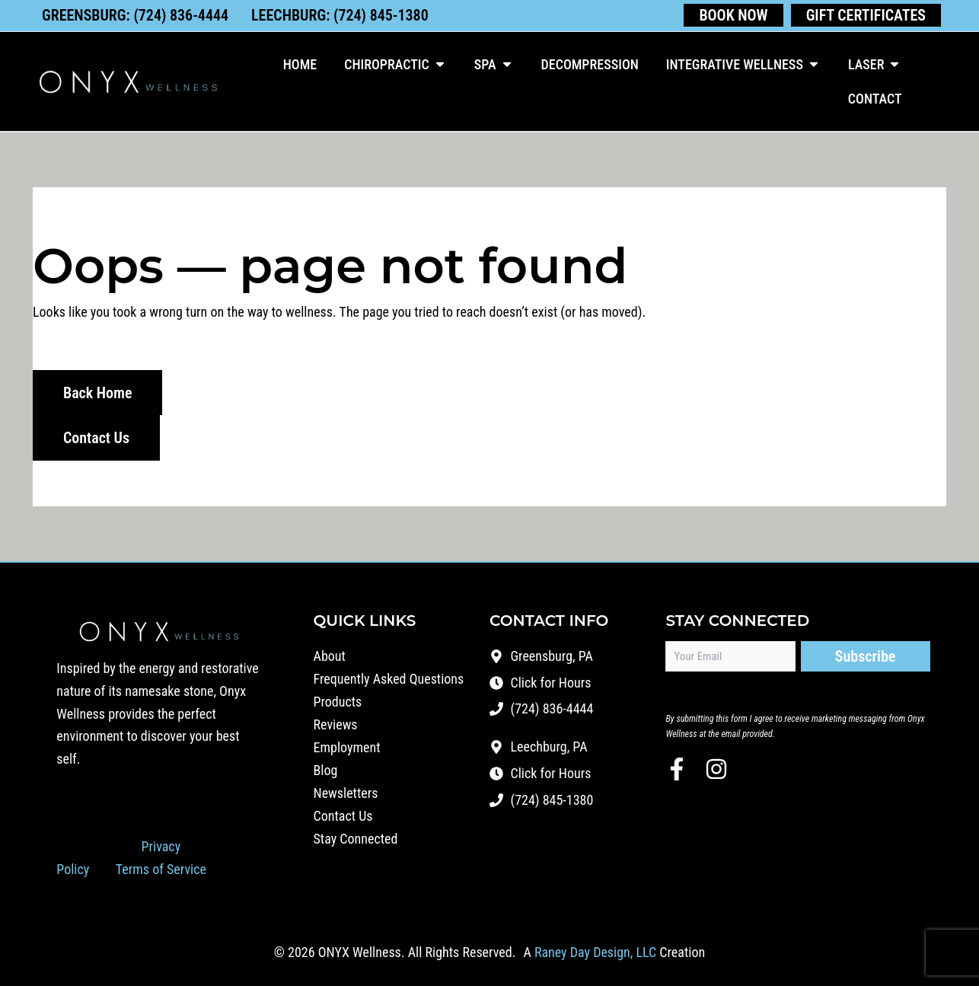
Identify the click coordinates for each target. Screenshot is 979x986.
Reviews (336, 722)
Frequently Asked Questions (389, 676)
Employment (347, 745)
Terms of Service (161, 867)
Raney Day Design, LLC (595, 951)
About (330, 654)
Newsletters (346, 791)
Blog (326, 768)
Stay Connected (356, 836)
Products (338, 699)
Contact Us (343, 814)
